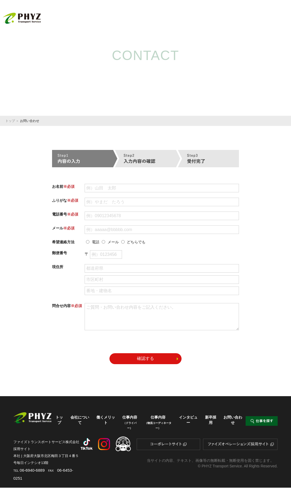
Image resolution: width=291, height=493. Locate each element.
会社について (122, 14)
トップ (96, 14)
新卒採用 (277, 14)
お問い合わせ (232, 425)
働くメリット (151, 14)
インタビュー (250, 14)
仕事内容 (181, 16)
